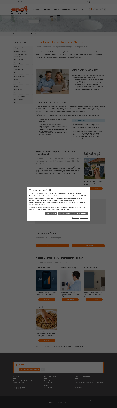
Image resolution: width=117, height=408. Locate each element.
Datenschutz (84, 208)
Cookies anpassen (51, 204)
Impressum (75, 208)
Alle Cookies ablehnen (65, 204)
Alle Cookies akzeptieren (80, 204)
